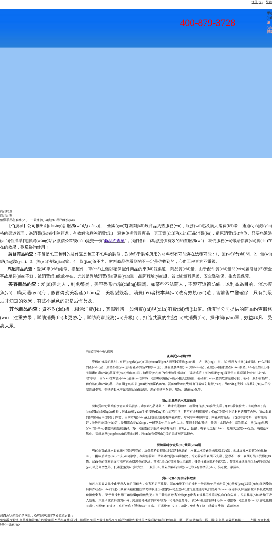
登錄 (269, 2)
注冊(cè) (257, 2)
